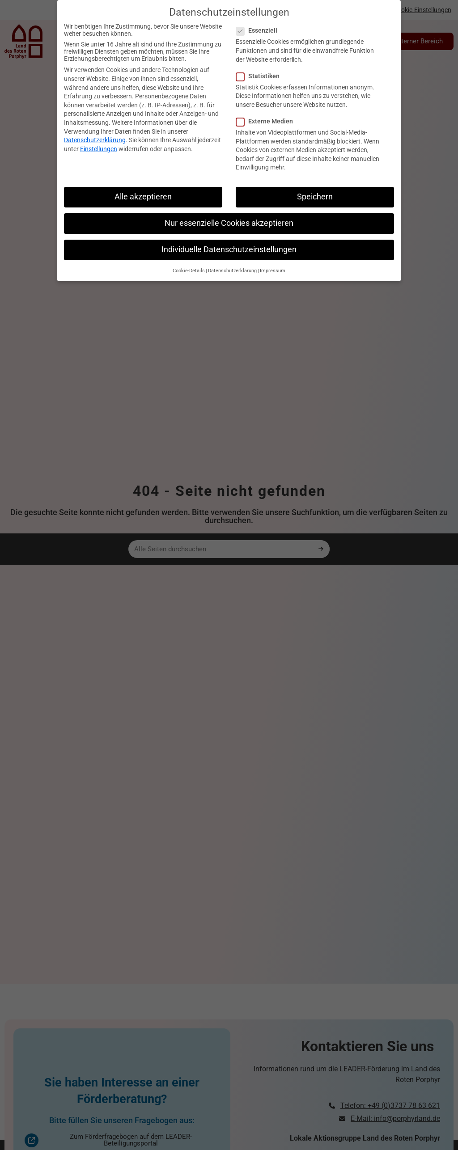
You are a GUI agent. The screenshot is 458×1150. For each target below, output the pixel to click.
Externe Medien (267, 110)
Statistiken (260, 64)
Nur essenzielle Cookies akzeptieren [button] (229, 211)
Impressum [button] (272, 259)
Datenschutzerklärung (95, 128)
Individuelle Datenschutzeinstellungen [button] (229, 238)
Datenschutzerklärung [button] (232, 259)
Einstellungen (98, 137)
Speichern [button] (315, 185)
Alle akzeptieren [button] (143, 185)
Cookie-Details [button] (189, 259)
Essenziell (259, 19)
